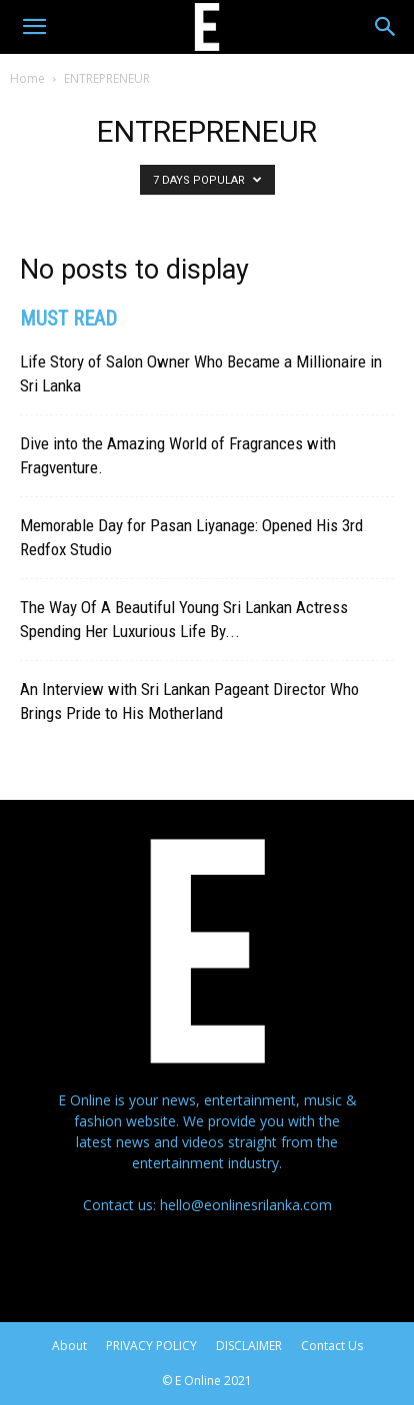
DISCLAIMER (249, 1345)
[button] (34, 27)
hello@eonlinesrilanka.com (246, 1204)
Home (27, 78)
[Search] (386, 27)
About (69, 1345)
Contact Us (332, 1345)
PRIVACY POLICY (151, 1345)
